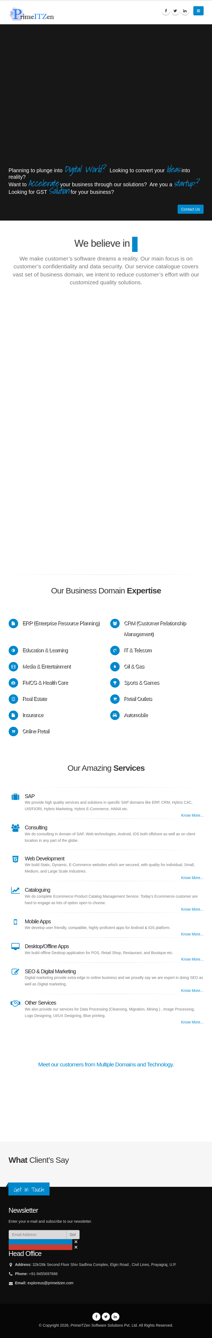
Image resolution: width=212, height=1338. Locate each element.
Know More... (192, 815)
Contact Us (190, 209)
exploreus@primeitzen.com (50, 1283)
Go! (73, 1234)
